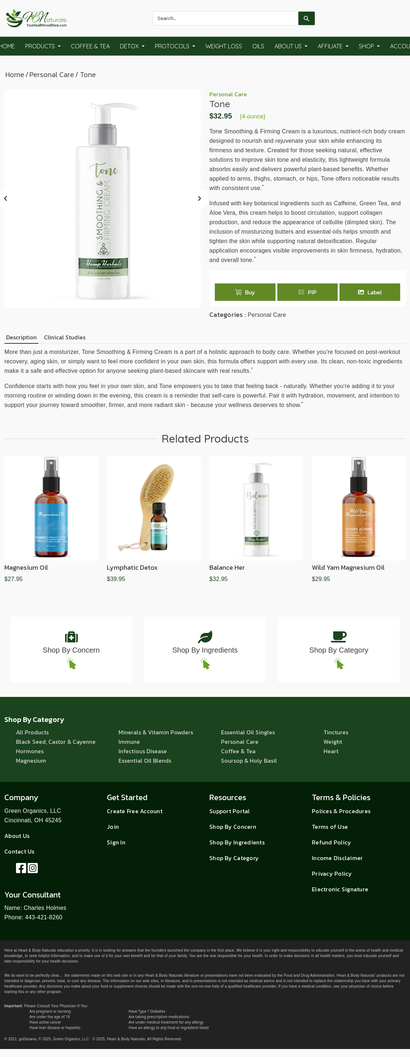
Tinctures (335, 732)
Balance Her (227, 567)
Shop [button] (367, 46)
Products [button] (40, 46)
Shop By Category (338, 650)
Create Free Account (134, 811)
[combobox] (225, 18)
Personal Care (51, 74)
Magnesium (31, 760)
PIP (307, 292)
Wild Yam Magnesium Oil (348, 567)
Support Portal (229, 811)
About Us (16, 835)
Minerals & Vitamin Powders (155, 732)
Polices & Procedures (341, 811)
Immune (129, 741)
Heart (330, 751)
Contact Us (19, 851)
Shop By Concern (71, 650)
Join (113, 826)
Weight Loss (223, 46)
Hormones (30, 751)
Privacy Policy (332, 873)
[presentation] (199, 199)
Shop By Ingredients (205, 650)
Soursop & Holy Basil (249, 760)
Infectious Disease (142, 751)
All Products (32, 732)
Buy (245, 292)
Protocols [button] (173, 46)
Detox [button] (130, 46)
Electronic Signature (340, 889)
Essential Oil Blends (144, 760)
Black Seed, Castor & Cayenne (56, 741)
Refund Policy (331, 842)
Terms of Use (330, 826)
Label (370, 292)
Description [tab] (21, 337)
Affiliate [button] (331, 46)
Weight (332, 741)
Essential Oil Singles (248, 732)
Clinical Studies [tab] (64, 337)
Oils (258, 46)
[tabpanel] (205, 378)
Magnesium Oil (26, 567)
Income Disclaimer (337, 858)
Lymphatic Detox (132, 567)
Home (14, 74)
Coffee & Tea (90, 46)
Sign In (116, 842)
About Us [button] (288, 46)
